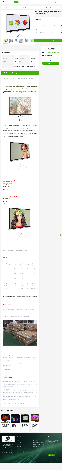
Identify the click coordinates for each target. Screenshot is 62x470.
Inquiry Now (51, 63)
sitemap (18, 450)
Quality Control (40, 2)
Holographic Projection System (38, 444)
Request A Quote (57, 2)
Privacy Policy (19, 448)
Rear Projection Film (36, 450)
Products (16, 2)
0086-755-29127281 (50, 53)
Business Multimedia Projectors (38, 442)
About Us (23, 2)
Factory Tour (31, 2)
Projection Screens (36, 440)
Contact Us (48, 2)
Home (9, 2)
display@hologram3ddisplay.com (53, 52)
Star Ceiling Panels (36, 446)
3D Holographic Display (37, 448)
